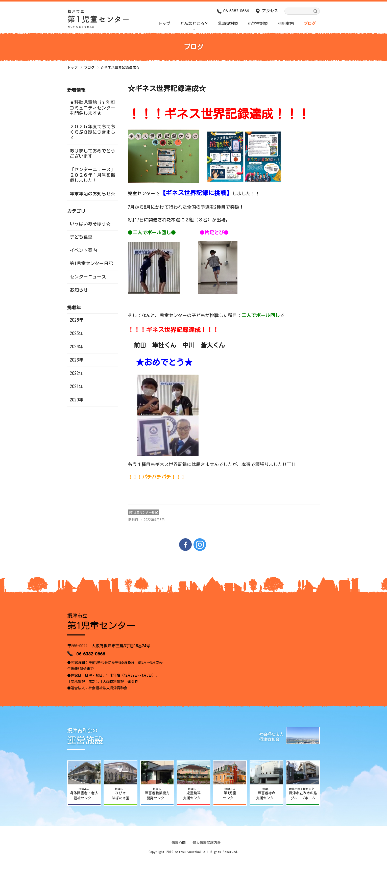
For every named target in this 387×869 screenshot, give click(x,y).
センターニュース (88, 276)
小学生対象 (258, 23)
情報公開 (179, 843)
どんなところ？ (194, 23)
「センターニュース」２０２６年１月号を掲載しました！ (92, 175)
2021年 (76, 386)
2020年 (76, 399)
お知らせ (79, 290)
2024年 (76, 346)
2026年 (76, 320)
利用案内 (286, 23)
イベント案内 (83, 250)
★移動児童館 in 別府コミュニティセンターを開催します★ (92, 107)
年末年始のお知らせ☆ (92, 193)
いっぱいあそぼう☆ (90, 223)
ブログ (310, 23)
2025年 (76, 333)
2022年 (76, 373)
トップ (164, 23)
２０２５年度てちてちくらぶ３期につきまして (92, 132)
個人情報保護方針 (206, 843)
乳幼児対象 (228, 23)
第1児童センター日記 (143, 512)
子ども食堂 (81, 237)
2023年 (76, 359)
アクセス (270, 11)
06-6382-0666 (236, 11)
